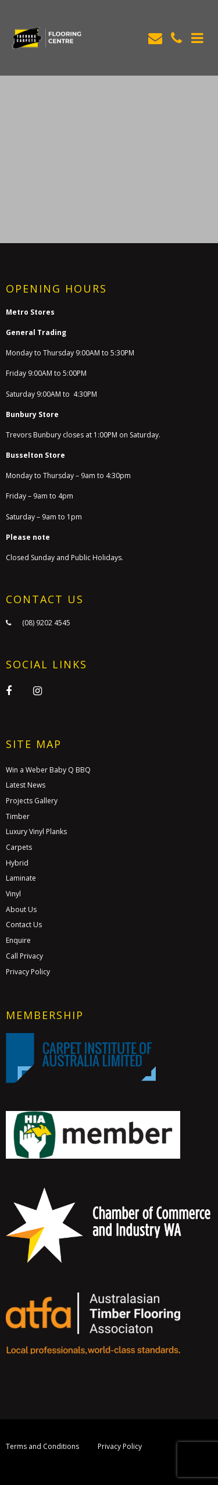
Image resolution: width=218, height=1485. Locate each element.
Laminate (21, 878)
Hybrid (17, 863)
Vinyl (13, 894)
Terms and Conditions (42, 1446)
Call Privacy (24, 956)
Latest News (25, 785)
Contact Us (24, 925)
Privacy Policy (28, 972)
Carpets (19, 847)
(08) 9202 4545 (46, 623)
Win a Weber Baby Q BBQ (48, 770)
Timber (18, 816)
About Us (21, 909)
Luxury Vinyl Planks (36, 831)
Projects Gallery (32, 801)
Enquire (18, 940)
